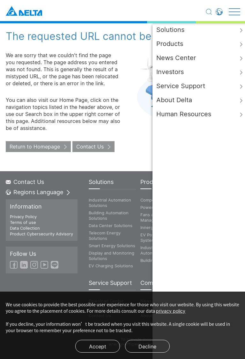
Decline (147, 346)
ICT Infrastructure (207, 199)
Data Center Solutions (110, 225)
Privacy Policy (23, 216)
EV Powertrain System (154, 237)
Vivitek (196, 220)
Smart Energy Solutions (112, 245)
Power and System (159, 207)
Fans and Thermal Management (158, 217)
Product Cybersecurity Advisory (41, 233)
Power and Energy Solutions (208, 210)
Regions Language (38, 192)
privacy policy (170, 311)
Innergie (148, 227)
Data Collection (25, 228)
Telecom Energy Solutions (105, 235)
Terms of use (23, 222)
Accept (97, 346)
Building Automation (160, 260)
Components (153, 199)
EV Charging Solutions (111, 265)
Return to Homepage (35, 146)
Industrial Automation (151, 250)
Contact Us (90, 146)
